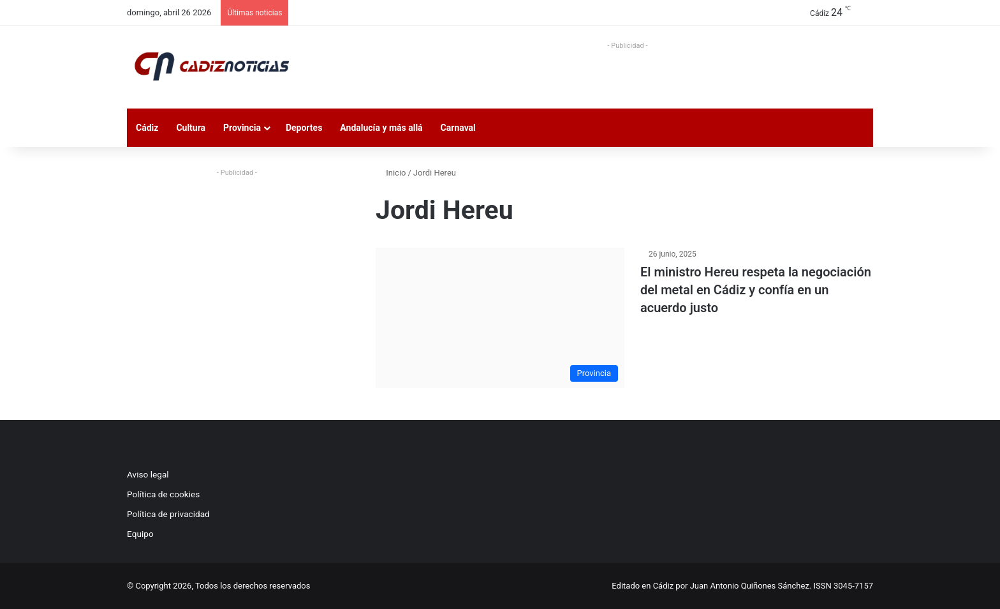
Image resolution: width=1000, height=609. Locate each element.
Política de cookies (163, 494)
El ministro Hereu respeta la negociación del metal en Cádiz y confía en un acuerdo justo (755, 289)
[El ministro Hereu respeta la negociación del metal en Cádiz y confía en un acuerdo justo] (500, 318)
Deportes (304, 128)
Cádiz (147, 128)
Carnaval (458, 128)
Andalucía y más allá (381, 128)
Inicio (391, 172)
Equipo (140, 534)
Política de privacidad (168, 514)
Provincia (242, 128)
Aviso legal (148, 474)
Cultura (190, 128)
